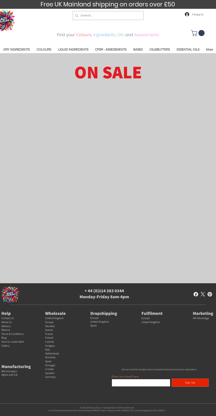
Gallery (5, 345)
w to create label (14, 341)
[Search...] (108, 15)
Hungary (50, 345)
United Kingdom (54, 318)
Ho (3, 341)
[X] (203, 294)
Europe (49, 322)
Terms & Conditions (12, 334)
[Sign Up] (190, 383)
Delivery (5, 326)
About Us (6, 322)
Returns (5, 330)
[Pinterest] (210, 294)
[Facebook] (196, 294)
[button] (198, 33)
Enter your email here (125, 376)
